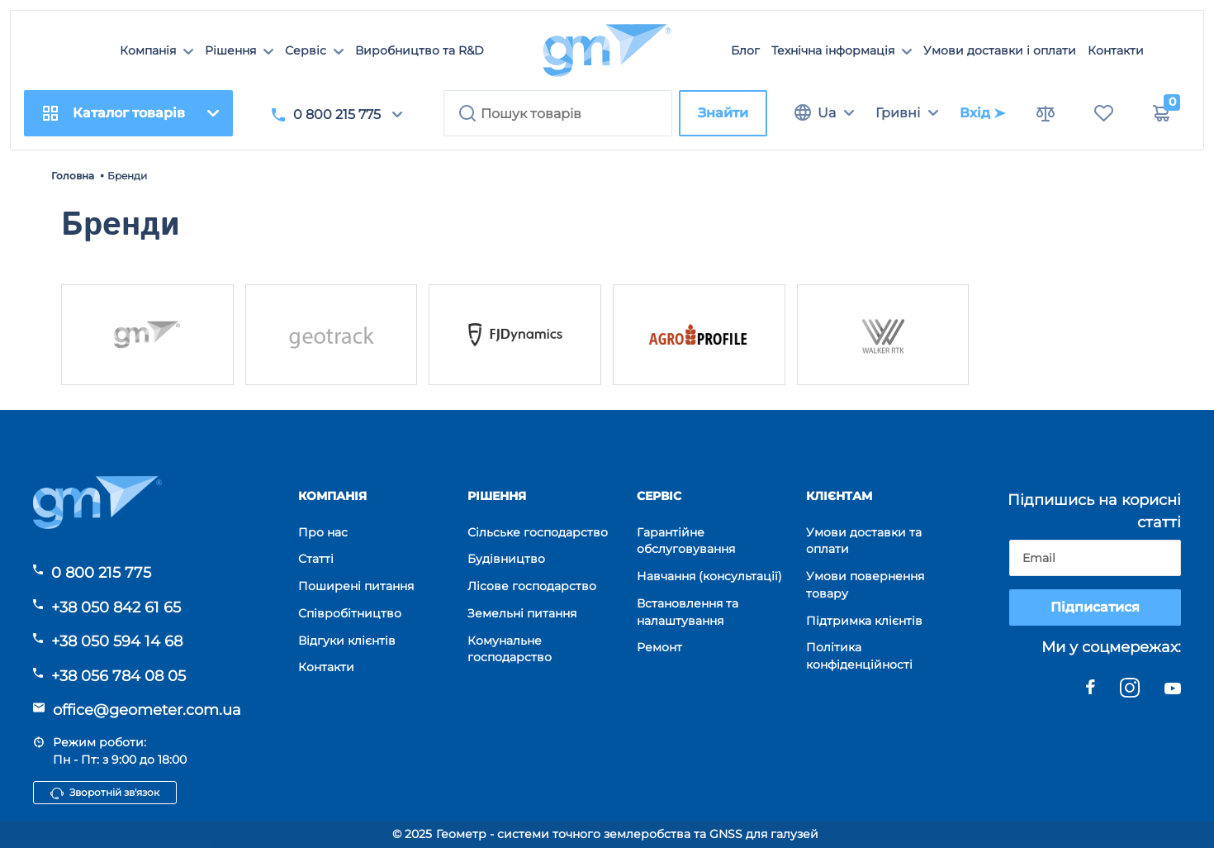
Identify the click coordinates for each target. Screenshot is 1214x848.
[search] (557, 113)
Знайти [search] (723, 113)
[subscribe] (1095, 558)
